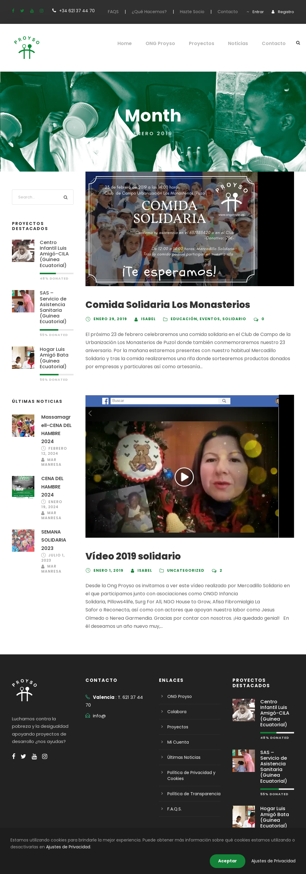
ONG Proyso (168, 43)
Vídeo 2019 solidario (130, 556)
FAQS (124, 11)
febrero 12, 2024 (51, 444)
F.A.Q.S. (175, 801)
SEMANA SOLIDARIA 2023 (54, 532)
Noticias (241, 43)
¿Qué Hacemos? (159, 11)
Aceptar (233, 860)
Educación (181, 319)
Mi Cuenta (176, 734)
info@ (99, 699)
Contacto (232, 11)
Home (133, 43)
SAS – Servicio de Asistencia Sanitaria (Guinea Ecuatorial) (56, 299)
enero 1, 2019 (108, 570)
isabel (147, 319)
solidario (229, 319)
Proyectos (207, 43)
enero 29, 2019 (110, 319)
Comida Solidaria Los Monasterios (161, 305)
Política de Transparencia (191, 785)
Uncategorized (184, 570)
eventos (205, 319)
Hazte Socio (199, 11)
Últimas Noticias (182, 749)
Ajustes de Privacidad (30, 846)
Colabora (175, 703)
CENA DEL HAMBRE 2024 (53, 479)
